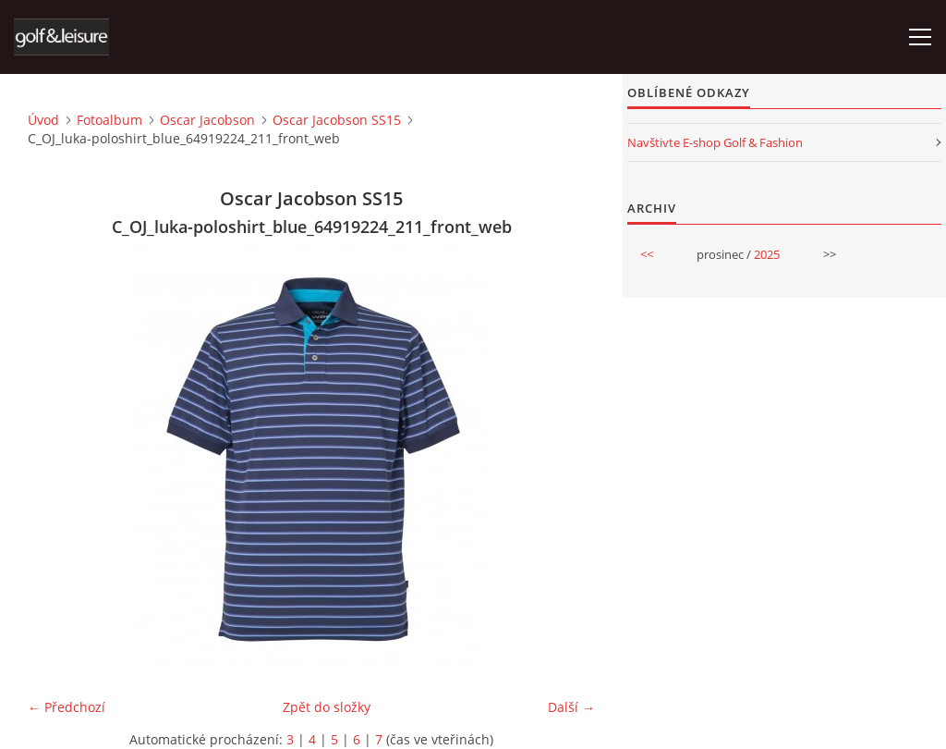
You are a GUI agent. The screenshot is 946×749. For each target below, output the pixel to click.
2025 (767, 254)
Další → (571, 707)
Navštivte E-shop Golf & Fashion (715, 142)
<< (646, 254)
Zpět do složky (326, 707)
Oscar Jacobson (207, 120)
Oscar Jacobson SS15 (337, 120)
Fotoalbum (109, 120)
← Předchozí (66, 707)
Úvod (43, 120)
